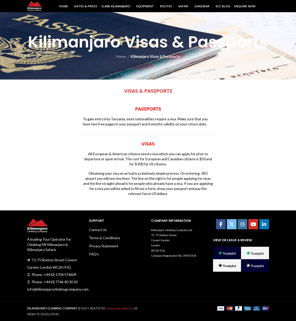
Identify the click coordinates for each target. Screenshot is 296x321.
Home (121, 56)
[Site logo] (34, 5)
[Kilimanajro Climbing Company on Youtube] (253, 224)
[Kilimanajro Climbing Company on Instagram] (242, 224)
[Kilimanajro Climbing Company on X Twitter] (232, 224)
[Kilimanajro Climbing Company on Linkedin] (264, 224)
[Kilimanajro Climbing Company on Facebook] (221, 224)
